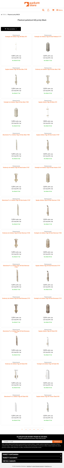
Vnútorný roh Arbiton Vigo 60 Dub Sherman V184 (16, 232)
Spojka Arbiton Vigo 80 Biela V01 (48, 101)
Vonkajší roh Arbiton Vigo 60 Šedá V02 (48, 363)
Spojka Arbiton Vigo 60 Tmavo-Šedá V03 (48, 396)
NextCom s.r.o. (48, 466)
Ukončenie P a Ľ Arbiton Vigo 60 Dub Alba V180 (16, 134)
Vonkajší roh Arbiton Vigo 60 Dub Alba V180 (16, 101)
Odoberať (57, 441)
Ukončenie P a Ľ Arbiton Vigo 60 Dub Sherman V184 (16, 266)
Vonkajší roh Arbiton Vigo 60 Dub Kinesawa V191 (48, 297)
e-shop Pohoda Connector (38, 466)
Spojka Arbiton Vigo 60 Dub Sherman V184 (48, 199)
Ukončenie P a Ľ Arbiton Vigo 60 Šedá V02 (16, 396)
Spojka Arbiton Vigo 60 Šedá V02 (48, 330)
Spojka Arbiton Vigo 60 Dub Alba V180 (16, 68)
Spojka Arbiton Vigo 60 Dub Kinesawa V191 (48, 265)
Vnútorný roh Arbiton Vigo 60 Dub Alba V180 (48, 68)
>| (42, 429)
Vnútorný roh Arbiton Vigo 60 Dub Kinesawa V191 (16, 297)
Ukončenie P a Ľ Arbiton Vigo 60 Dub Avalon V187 (16, 199)
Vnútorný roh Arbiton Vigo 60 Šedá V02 (16, 363)
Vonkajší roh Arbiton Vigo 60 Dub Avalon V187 (48, 167)
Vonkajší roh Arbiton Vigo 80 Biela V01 (16, 36)
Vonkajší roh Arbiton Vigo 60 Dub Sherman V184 (48, 232)
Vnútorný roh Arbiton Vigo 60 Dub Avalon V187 (16, 167)
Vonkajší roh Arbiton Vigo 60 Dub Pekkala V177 (48, 36)
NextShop (29, 466)
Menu (59, 10)
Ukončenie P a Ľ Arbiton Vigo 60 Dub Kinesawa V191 (16, 331)
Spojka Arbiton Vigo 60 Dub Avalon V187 (48, 134)
